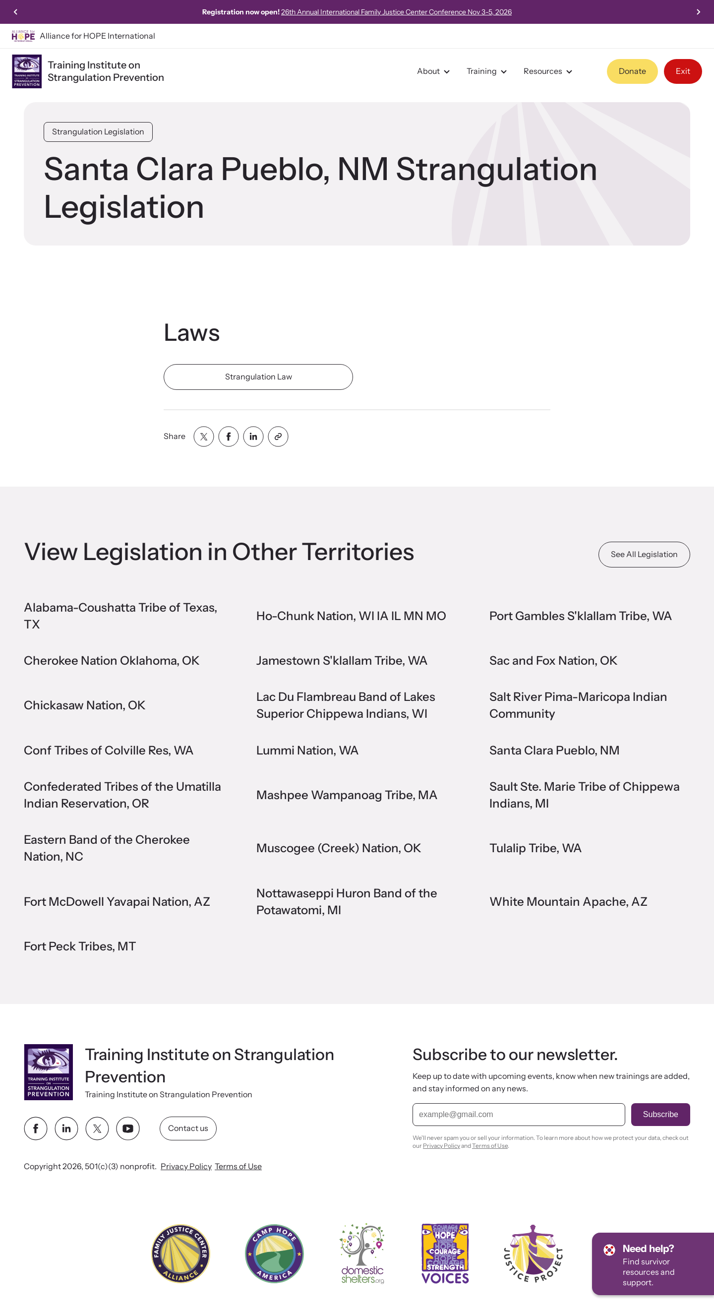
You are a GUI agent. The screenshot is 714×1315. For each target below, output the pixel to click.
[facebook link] (36, 1128)
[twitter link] (97, 1128)
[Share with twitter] (203, 436)
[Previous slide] (16, 12)
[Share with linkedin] (253, 436)
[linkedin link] (66, 1128)
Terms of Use (238, 1166)
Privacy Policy (186, 1166)
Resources (549, 71)
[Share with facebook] (228, 436)
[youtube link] (128, 1128)
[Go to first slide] (698, 12)
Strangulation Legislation (98, 131)
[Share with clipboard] (278, 436)
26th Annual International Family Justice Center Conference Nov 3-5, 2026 (396, 11)
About (435, 71)
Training (488, 71)
